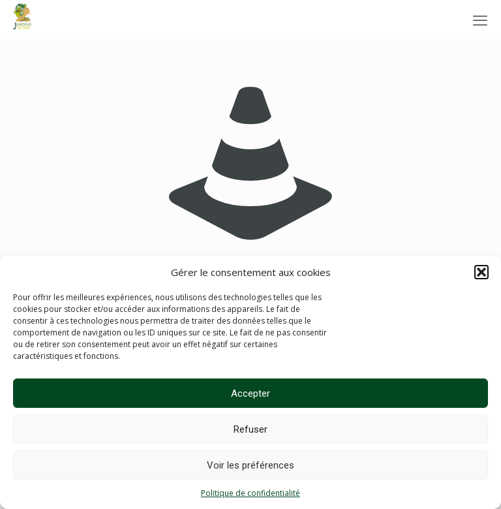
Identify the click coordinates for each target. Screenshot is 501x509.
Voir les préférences (250, 465)
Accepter (250, 393)
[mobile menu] (480, 19)
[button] (481, 272)
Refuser (250, 429)
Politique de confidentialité (250, 493)
